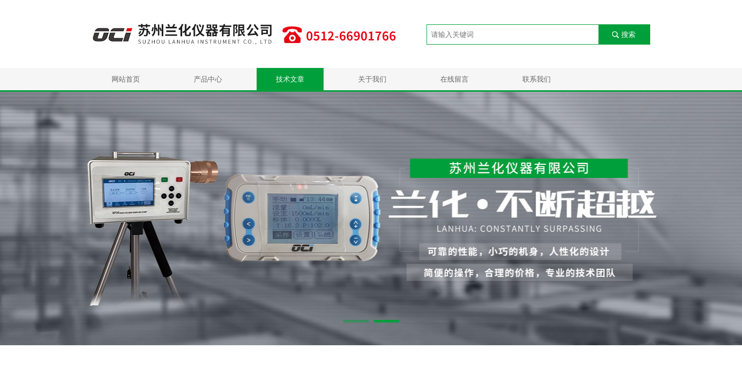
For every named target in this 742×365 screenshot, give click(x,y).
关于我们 (372, 79)
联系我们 (536, 79)
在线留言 (454, 79)
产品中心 (208, 79)
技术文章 (290, 79)
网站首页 (126, 79)
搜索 (628, 34)
